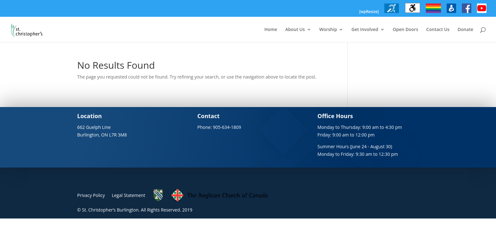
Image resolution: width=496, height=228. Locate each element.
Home (270, 29)
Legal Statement (128, 195)
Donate (465, 29)
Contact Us (438, 29)
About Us (295, 29)
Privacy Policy (91, 195)
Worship (328, 29)
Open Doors (405, 29)
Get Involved (364, 29)
